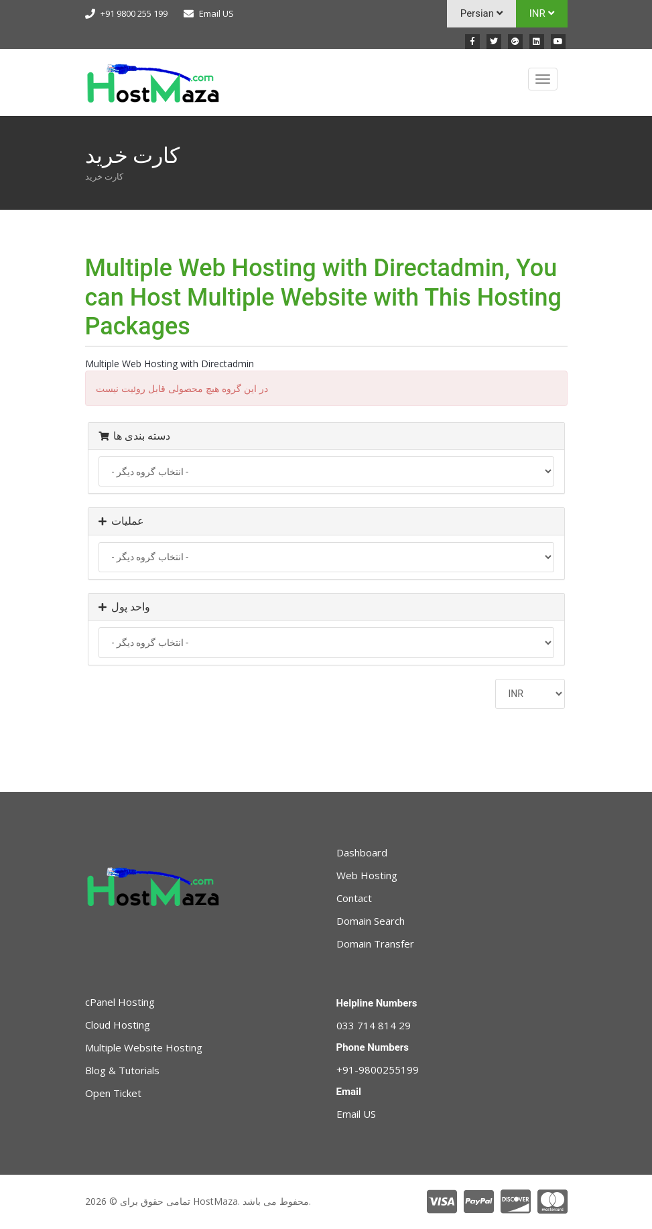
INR (541, 13)
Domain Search (370, 920)
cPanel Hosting (120, 1002)
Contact (354, 898)
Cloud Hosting (117, 1024)
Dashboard (361, 852)
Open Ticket (113, 1093)
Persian (481, 13)
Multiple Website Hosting (143, 1047)
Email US (216, 13)
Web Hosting (366, 875)
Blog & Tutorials (122, 1070)
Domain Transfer (375, 943)
